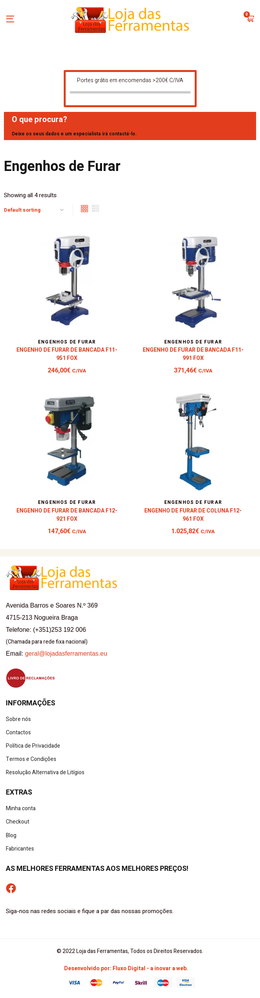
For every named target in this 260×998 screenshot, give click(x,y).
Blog (11, 835)
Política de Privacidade (33, 746)
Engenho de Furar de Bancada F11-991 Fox (193, 354)
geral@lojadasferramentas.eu (66, 653)
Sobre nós (18, 719)
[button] (250, 19)
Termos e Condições (31, 759)
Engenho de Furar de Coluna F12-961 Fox (193, 515)
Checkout (17, 822)
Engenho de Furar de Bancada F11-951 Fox (66, 354)
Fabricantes (20, 849)
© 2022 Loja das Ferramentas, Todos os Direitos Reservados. (130, 951)
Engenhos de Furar (67, 341)
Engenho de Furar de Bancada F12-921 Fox (66, 515)
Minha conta (21, 808)
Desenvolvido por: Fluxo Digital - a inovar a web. (126, 968)
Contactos (18, 732)
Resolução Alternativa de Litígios (45, 772)
